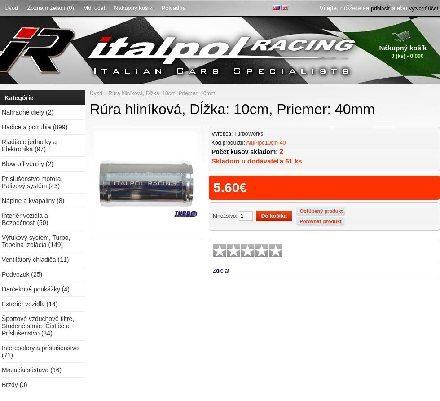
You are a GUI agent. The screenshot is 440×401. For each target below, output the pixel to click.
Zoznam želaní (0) (50, 7)
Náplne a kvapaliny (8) (33, 200)
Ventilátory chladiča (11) (35, 259)
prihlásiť (380, 8)
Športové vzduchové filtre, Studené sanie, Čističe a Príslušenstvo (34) (38, 326)
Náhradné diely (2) (27, 112)
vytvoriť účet (423, 8)
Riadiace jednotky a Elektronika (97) (29, 145)
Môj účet (94, 7)
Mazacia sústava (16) (32, 370)
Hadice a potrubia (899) (34, 127)
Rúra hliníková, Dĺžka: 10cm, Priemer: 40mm (161, 93)
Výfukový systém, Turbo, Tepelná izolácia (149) (36, 241)
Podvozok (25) (22, 274)
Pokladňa (174, 7)
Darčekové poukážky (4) (36, 289)
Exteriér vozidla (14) (30, 304)
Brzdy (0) (14, 384)
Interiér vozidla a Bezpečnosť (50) (25, 219)
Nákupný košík (133, 7)
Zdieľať (221, 271)
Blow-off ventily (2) (27, 163)
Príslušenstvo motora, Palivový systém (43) (32, 182)
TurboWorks (248, 134)
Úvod (11, 7)
